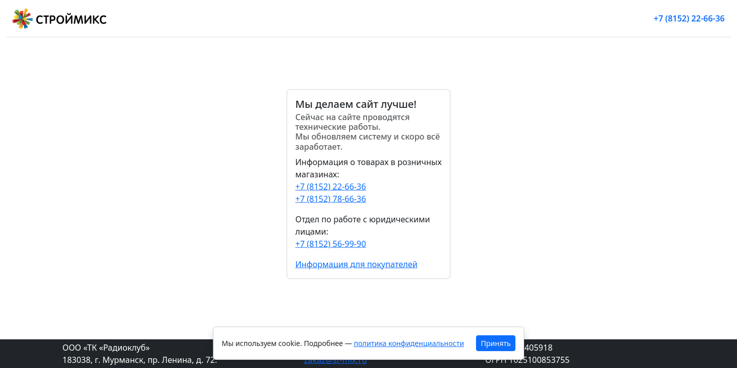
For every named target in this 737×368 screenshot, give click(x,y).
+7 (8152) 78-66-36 (330, 198)
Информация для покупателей (356, 263)
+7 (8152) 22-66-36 (689, 18)
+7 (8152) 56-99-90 (330, 243)
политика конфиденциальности (409, 343)
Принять (496, 343)
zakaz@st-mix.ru (335, 359)
